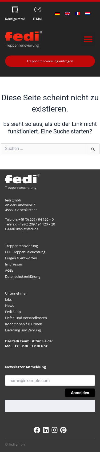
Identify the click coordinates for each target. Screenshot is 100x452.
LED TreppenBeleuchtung (25, 251)
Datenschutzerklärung (22, 276)
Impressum (14, 264)
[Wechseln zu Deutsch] (57, 13)
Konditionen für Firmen (23, 324)
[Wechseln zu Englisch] (67, 13)
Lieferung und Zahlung (23, 330)
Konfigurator (15, 19)
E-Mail (37, 19)
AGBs (9, 270)
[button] (88, 39)
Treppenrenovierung (21, 245)
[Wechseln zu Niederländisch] (88, 13)
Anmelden (80, 392)
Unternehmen (16, 293)
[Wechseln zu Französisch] (78, 13)
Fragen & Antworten (21, 258)
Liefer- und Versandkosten (26, 317)
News (9, 305)
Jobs (8, 299)
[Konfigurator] (15, 9)
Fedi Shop (13, 311)
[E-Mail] (37, 9)
